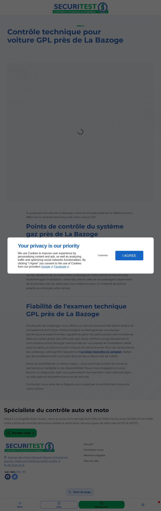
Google (45, 266)
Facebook (60, 266)
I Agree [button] (129, 256)
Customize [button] (103, 255)
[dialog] (80, 255)
